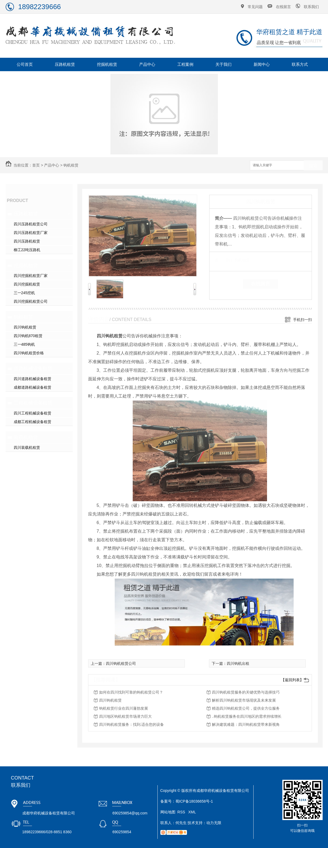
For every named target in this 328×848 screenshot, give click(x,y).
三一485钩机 (24, 344)
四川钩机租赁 (25, 327)
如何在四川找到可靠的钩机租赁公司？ (131, 692)
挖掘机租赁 (107, 64)
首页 (36, 165)
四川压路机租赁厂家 (31, 232)
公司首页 (25, 64)
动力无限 (213, 823)
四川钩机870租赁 (28, 336)
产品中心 (147, 64)
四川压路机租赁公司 (31, 224)
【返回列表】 (292, 680)
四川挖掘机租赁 (27, 284)
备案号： (167, 801)
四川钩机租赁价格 (29, 353)
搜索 (313, 165)
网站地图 (167, 812)
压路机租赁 (65, 64)
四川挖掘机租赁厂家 (31, 275)
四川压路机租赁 (27, 241)
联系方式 (300, 64)
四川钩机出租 (238, 663)
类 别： (224, 260)
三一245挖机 (24, 293)
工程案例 (185, 64)
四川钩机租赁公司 (121, 663)
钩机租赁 (70, 165)
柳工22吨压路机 (27, 250)
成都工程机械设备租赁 (32, 422)
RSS (181, 812)
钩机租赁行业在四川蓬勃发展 (123, 708)
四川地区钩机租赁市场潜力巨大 (125, 716)
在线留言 (283, 7)
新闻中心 (262, 64)
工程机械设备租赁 (33, 403)
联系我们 (311, 7)
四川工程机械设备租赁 (32, 413)
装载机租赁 (26, 437)
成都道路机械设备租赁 (32, 387)
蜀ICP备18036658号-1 (194, 801)
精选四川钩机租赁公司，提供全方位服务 (246, 708)
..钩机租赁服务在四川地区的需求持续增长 (247, 716)
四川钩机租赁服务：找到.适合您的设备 (131, 724)
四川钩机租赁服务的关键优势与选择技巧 (246, 692)
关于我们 (223, 64)
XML (192, 812)
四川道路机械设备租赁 (32, 379)
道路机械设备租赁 (33, 368)
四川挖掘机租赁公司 (31, 301)
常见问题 (255, 7)
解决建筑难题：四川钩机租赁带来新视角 (246, 724)
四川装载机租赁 (27, 447)
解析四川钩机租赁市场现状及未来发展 (244, 700)
